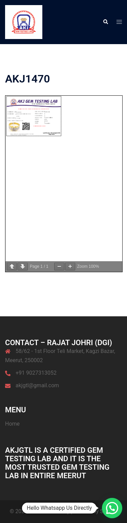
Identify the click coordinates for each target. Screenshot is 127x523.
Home (12, 424)
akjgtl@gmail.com (37, 385)
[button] (105, 22)
